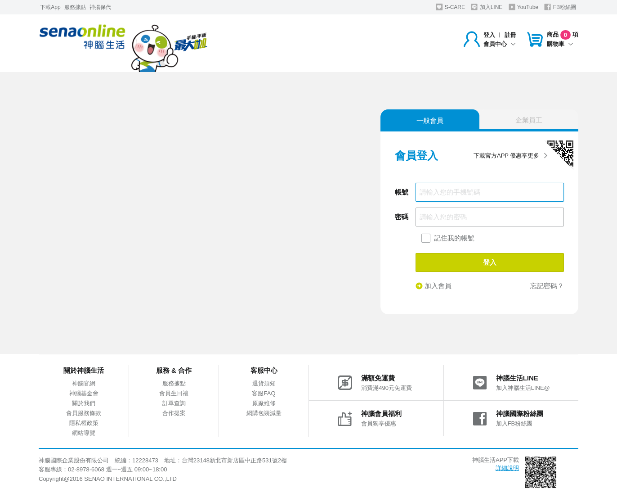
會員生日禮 (173, 393)
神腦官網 (83, 383)
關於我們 (83, 403)
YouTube (523, 7)
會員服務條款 (83, 413)
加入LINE (486, 7)
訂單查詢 (174, 403)
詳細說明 (507, 468)
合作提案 (174, 413)
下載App (50, 7)
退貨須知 (264, 383)
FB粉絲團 (560, 7)
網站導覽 (83, 433)
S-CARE (450, 7)
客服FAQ (263, 393)
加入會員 (434, 285)
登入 (489, 35)
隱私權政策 (83, 423)
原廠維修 (264, 403)
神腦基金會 (83, 393)
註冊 (510, 35)
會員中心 (499, 44)
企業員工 (528, 120)
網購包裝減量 (264, 413)
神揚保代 (100, 7)
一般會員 (429, 120)
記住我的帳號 (454, 238)
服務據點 (75, 7)
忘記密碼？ (547, 285)
